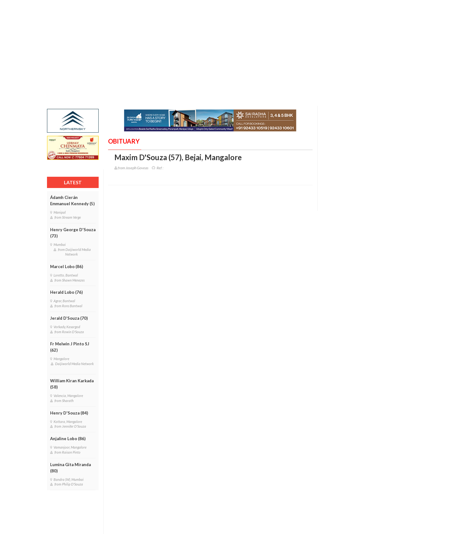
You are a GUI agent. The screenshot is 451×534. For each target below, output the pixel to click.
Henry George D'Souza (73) (73, 232)
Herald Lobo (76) (66, 292)
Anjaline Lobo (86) (68, 438)
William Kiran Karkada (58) (72, 383)
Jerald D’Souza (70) (69, 318)
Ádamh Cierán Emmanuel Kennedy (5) (72, 200)
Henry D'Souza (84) (69, 412)
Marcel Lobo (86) (66, 266)
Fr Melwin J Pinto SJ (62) (69, 347)
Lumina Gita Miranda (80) (70, 467)
